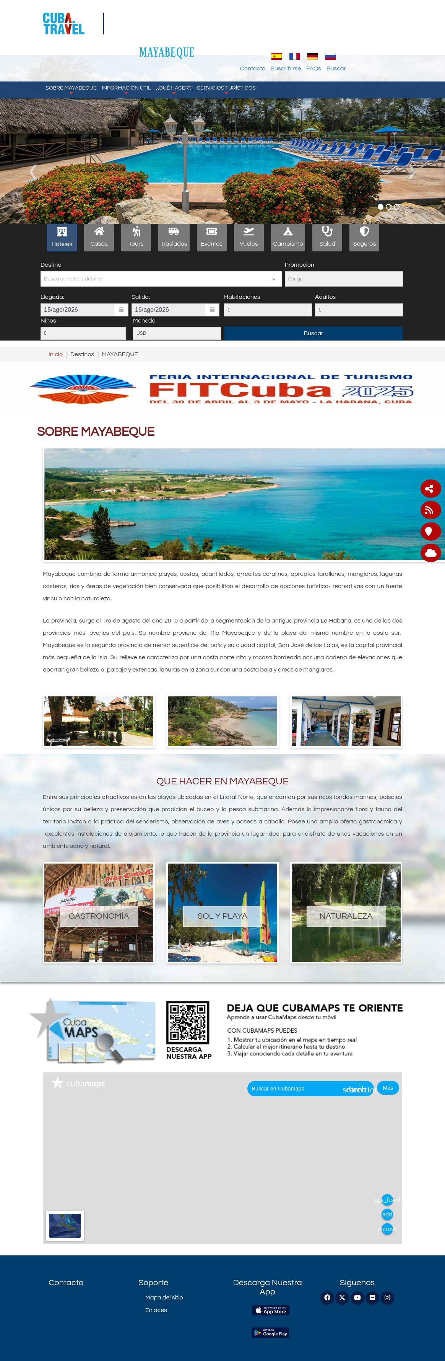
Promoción (299, 265)
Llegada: (52, 297)
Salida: (141, 297)
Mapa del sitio (164, 1297)
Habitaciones (242, 297)
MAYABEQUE (228, 23)
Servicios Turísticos (226, 61)
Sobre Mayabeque (70, 61)
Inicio (56, 354)
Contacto (313, 40)
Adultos (325, 297)
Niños (48, 321)
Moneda (144, 321)
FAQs (374, 40)
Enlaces (156, 1310)
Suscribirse (346, 40)
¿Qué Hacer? (174, 61)
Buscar (397, 40)
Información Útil (126, 61)
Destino (51, 265)
